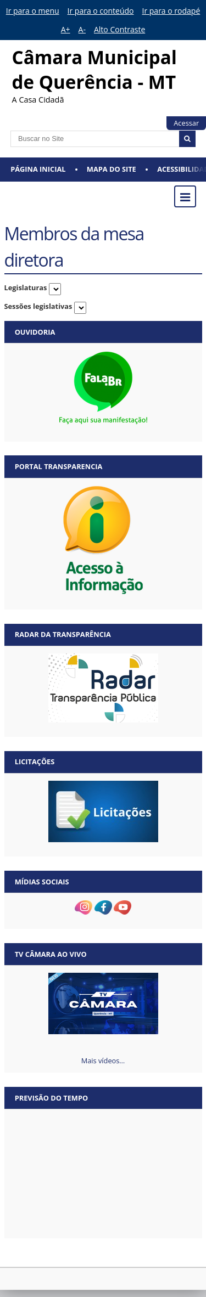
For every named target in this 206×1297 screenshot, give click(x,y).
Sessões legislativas (38, 306)
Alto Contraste (119, 29)
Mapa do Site (111, 169)
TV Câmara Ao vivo (51, 954)
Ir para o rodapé (171, 10)
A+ (65, 29)
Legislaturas (25, 287)
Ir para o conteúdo (101, 10)
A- (82, 29)
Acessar (186, 123)
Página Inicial (37, 169)
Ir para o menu (32, 10)
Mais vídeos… (103, 1060)
